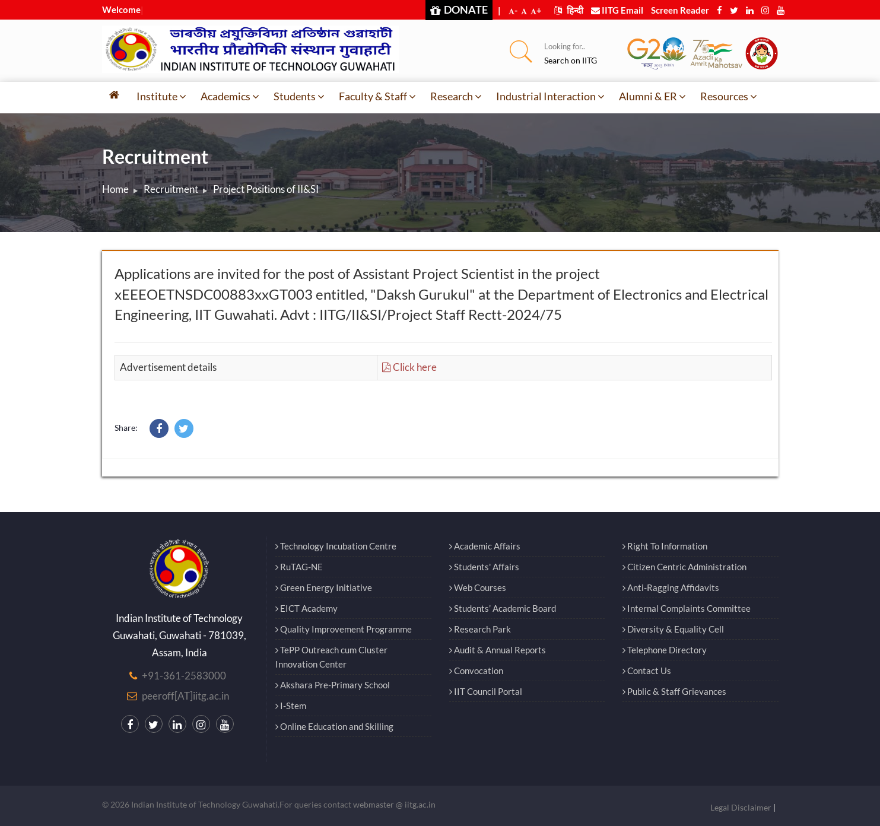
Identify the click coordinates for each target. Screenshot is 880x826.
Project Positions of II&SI (266, 189)
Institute (161, 96)
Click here (409, 367)
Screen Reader (680, 10)
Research (456, 96)
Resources (728, 96)
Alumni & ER (652, 96)
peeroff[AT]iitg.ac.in (185, 696)
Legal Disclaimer (740, 807)
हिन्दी (568, 10)
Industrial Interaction (550, 96)
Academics (230, 96)
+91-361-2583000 (184, 675)
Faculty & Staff (377, 96)
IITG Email (617, 10)
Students (299, 96)
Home (115, 189)
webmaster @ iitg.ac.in (394, 804)
